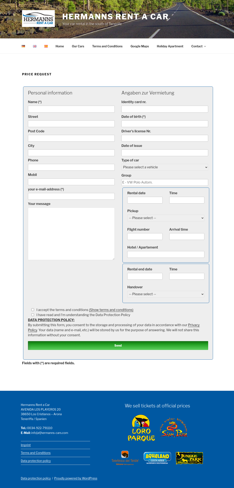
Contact (198, 46)
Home (60, 46)
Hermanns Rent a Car (115, 16)
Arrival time (187, 233)
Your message (71, 230)
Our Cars (78, 46)
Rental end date (145, 273)
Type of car (164, 163)
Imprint (26, 445)
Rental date (145, 197)
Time (187, 197)
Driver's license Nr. (164, 135)
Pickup (165, 214)
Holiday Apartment (170, 46)
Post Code (71, 135)
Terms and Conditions (107, 46)
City (71, 150)
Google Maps (139, 46)
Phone (71, 164)
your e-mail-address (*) (71, 193)
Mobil (71, 179)
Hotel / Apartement (165, 251)
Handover (165, 290)
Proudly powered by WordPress (75, 478)
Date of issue (164, 150)
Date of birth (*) (164, 120)
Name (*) (71, 106)
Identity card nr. (164, 106)
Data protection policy (36, 461)
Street (71, 120)
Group (164, 179)
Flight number (145, 233)
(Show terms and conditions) (111, 310)
